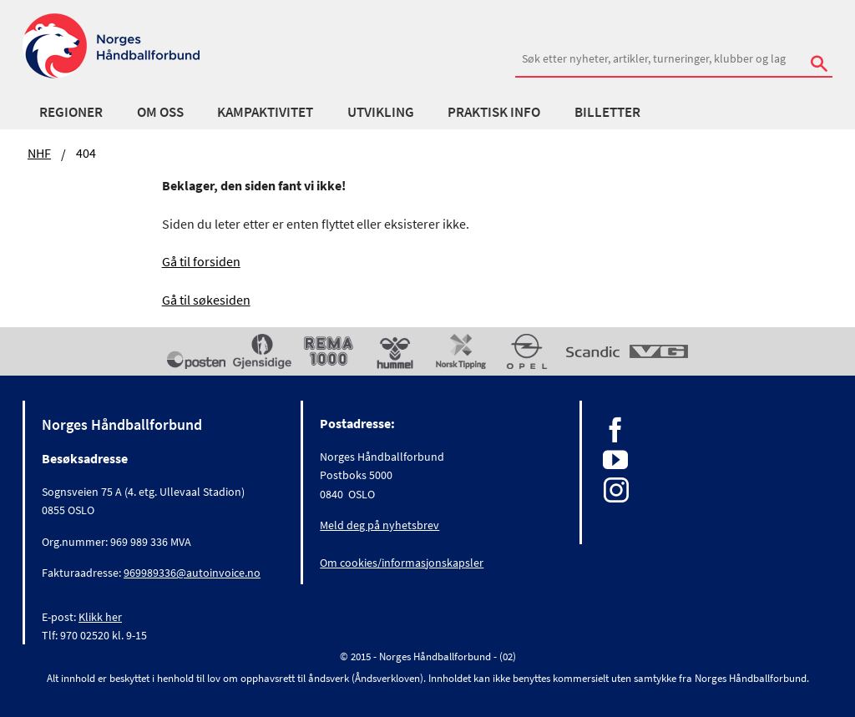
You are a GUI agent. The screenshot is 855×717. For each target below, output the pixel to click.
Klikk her (100, 616)
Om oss (160, 112)
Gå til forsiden (201, 261)
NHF (39, 152)
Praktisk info (494, 112)
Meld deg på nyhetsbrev (379, 525)
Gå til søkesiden (206, 299)
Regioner (71, 112)
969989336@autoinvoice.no (192, 572)
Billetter (607, 112)
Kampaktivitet (265, 112)
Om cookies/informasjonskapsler (401, 562)
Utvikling (380, 112)
